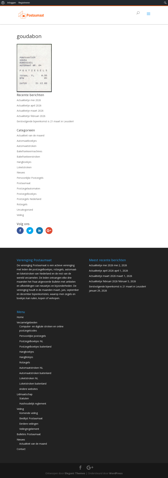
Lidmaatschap (24, 394)
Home (20, 317)
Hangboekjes (24, 162)
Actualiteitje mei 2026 (29, 100)
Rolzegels (22, 204)
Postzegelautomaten (28, 188)
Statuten (24, 398)
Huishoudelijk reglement (32, 403)
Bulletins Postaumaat (29, 434)
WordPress (116, 473)
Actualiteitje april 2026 (29, 105)
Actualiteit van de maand (30, 135)
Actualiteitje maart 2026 (30, 110)
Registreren (24, 2)
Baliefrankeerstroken (28, 156)
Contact (21, 449)
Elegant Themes (75, 473)
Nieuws (21, 172)
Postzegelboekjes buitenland (35, 346)
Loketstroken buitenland (32, 383)
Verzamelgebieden (27, 322)
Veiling (20, 215)
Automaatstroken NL (31, 367)
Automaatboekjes (27, 140)
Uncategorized (25, 209)
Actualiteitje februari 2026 (31, 116)
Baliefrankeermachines (29, 151)
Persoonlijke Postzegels (30, 177)
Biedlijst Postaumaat (31, 418)
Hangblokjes (26, 357)
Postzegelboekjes (27, 193)
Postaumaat (24, 183)
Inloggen (11, 2)
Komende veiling (28, 413)
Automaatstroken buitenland (35, 373)
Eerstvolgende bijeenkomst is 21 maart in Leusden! (45, 121)
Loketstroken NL (28, 378)
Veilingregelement (29, 428)
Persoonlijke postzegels (32, 335)
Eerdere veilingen (28, 423)
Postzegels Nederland (29, 199)
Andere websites (28, 389)
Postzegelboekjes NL (31, 341)
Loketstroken (24, 167)
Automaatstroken (26, 146)
